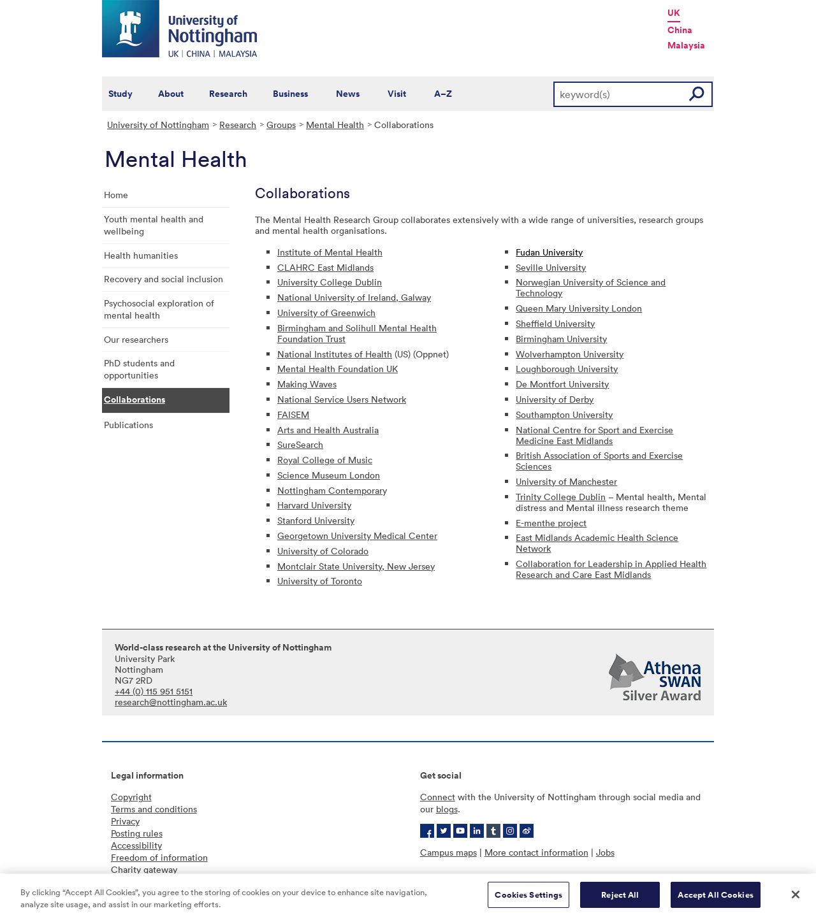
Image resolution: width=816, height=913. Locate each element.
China (679, 30)
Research (228, 93)
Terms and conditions (154, 809)
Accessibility (136, 845)
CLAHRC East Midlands (325, 267)
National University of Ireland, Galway (354, 297)
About (171, 93)
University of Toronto (319, 581)
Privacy (125, 821)
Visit (397, 93)
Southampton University (564, 414)
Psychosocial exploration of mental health (159, 309)
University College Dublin (329, 282)
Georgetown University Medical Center (357, 535)
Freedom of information (159, 857)
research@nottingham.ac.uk (171, 702)
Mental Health (335, 125)
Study (120, 93)
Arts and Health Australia (328, 430)
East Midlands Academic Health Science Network (597, 542)
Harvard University (314, 505)
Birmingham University (561, 339)
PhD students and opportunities (139, 369)
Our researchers (136, 339)
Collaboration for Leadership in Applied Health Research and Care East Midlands (611, 568)
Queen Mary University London (579, 308)
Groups (281, 125)
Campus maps (448, 852)
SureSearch (300, 444)
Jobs (605, 852)
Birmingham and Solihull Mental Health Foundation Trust (357, 333)
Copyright (131, 797)
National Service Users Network (341, 399)
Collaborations (134, 399)
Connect (437, 797)
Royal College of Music (324, 460)
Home (116, 195)
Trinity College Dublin (561, 497)
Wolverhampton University (569, 354)
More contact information (536, 852)
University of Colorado (322, 551)
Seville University (551, 267)
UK (673, 12)
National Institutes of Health (334, 354)
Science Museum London (328, 475)
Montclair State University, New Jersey (356, 566)
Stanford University (315, 520)
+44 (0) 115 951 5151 (154, 691)
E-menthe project (551, 523)
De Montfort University (562, 384)
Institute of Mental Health (329, 252)
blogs (447, 809)
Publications (128, 425)
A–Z (443, 93)
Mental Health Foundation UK (337, 369)
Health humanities (141, 255)
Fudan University (549, 252)
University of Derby (555, 399)
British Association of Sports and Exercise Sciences (599, 460)
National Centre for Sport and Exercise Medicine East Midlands (594, 435)
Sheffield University (555, 323)
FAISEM (293, 414)
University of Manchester (566, 481)
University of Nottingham (158, 125)
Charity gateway (144, 869)
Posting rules (137, 833)
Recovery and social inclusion (163, 279)
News (348, 93)
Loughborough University (567, 369)
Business (290, 93)
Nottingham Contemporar (329, 490)
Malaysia (686, 45)
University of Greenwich (326, 312)
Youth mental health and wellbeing (153, 225)
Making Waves (307, 384)
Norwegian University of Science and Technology (591, 287)
